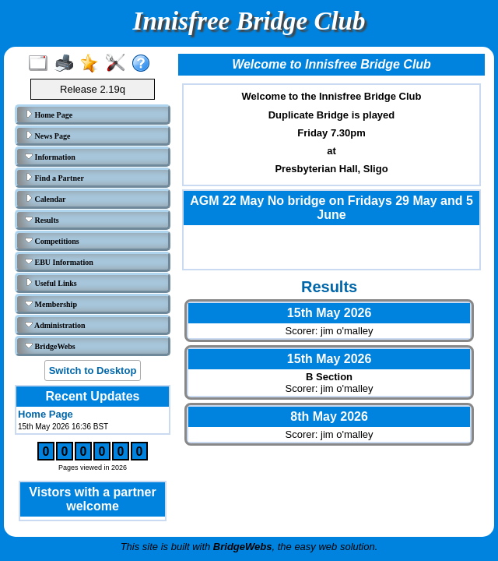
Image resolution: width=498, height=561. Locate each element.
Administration (55, 325)
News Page (47, 135)
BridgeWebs (50, 346)
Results (42, 219)
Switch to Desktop (93, 370)
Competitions (52, 240)
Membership (51, 304)
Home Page (48, 114)
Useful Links (51, 283)
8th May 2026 (329, 416)
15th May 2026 (329, 312)
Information (50, 156)
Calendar (45, 198)
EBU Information (59, 261)
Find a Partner (54, 177)
